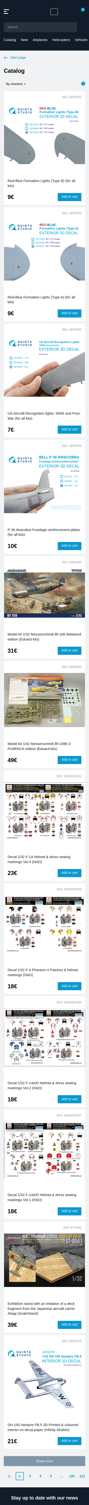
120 (72, 1476)
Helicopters (61, 40)
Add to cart (69, 196)
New (24, 40)
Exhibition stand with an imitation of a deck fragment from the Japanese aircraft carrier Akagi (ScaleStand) (41, 1308)
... (61, 1476)
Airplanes (40, 40)
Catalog (10, 40)
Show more (44, 1461)
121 (82, 1476)
